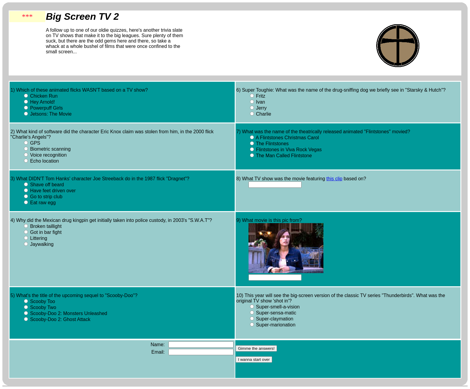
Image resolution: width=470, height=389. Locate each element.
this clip (334, 178)
